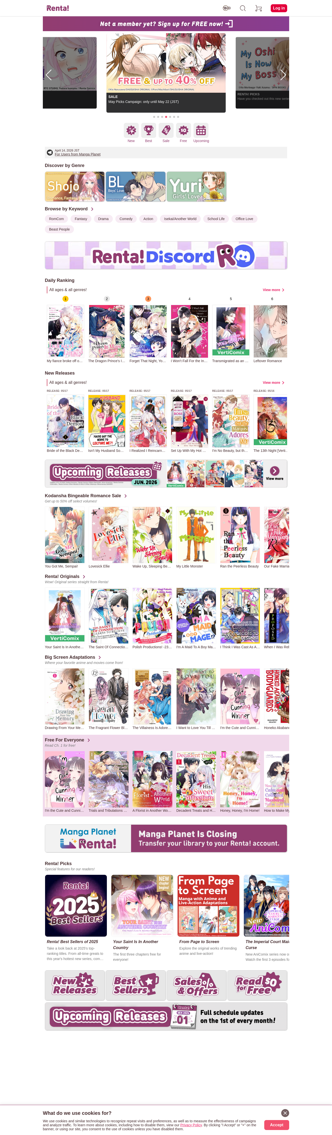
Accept (276, 1125)
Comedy (126, 219)
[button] (154, 117)
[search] (243, 8)
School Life (216, 219)
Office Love (244, 219)
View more (271, 290)
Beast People (59, 229)
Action (148, 219)
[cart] (259, 8)
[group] (65, 329)
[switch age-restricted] (227, 8)
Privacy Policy (191, 1125)
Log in (279, 8)
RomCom (56, 219)
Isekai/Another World (180, 219)
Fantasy (81, 219)
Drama (103, 219)
